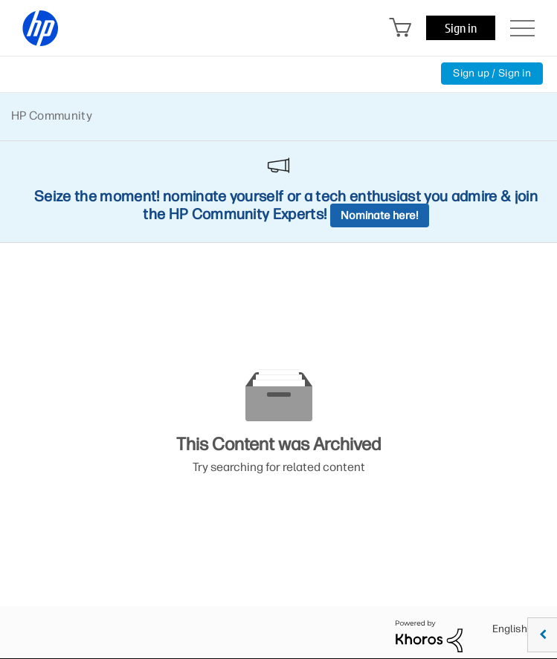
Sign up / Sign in (492, 73)
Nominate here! (380, 215)
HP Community (51, 115)
